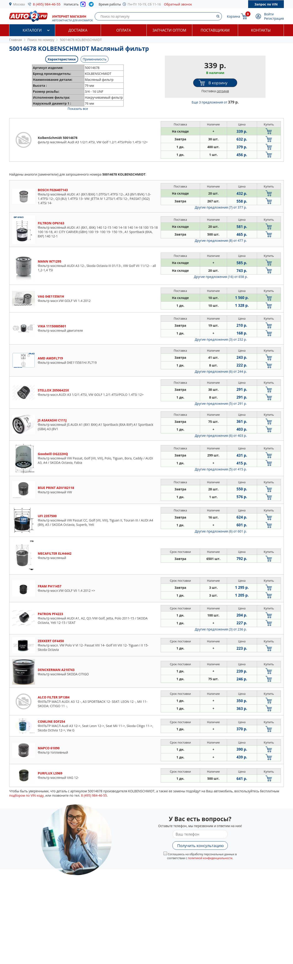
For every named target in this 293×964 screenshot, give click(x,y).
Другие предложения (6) (221, 371)
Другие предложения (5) (221, 403)
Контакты (261, 30)
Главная (15, 40)
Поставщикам (215, 30)
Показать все (78, 108)
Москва (19, 4)
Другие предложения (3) (221, 339)
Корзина (233, 16)
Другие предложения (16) (221, 276)
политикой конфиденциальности (210, 858)
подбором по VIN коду (26, 795)
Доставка (77, 30)
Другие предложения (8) (221, 240)
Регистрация (274, 18)
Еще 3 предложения (215, 102)
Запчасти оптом (169, 30)
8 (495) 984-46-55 (47, 4)
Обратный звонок (178, 4)
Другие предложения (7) (221, 207)
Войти (269, 14)
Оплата (123, 30)
